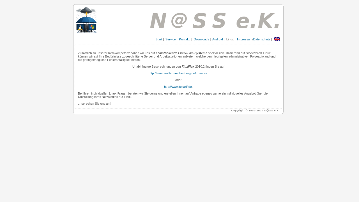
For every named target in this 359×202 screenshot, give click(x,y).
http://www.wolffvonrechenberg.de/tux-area (178, 73)
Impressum (244, 39)
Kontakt (184, 39)
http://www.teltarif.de (178, 86)
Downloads (201, 39)
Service (170, 39)
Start (159, 39)
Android (217, 39)
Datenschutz (261, 39)
